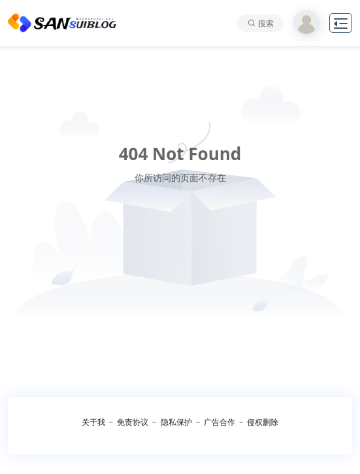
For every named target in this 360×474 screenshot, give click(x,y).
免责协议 (132, 422)
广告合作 (219, 422)
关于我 (93, 422)
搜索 (266, 23)
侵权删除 (262, 422)
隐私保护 (176, 422)
